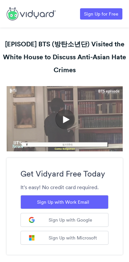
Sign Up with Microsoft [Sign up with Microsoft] (63, 238)
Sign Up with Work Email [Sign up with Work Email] (63, 202)
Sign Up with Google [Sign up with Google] (60, 220)
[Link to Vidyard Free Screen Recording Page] (31, 13)
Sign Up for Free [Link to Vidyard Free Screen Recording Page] (101, 14)
